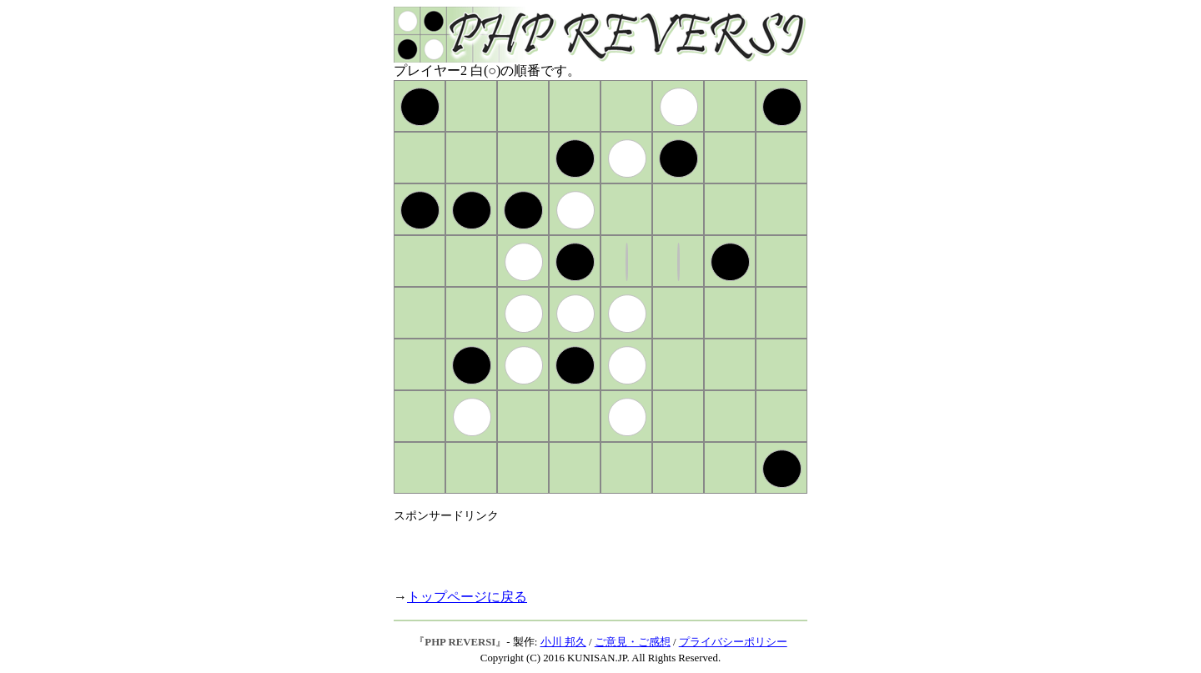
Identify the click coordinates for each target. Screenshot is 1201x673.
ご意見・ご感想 (633, 642)
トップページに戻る (467, 597)
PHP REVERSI (460, 642)
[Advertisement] (589, 549)
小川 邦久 (563, 642)
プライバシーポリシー (733, 642)
